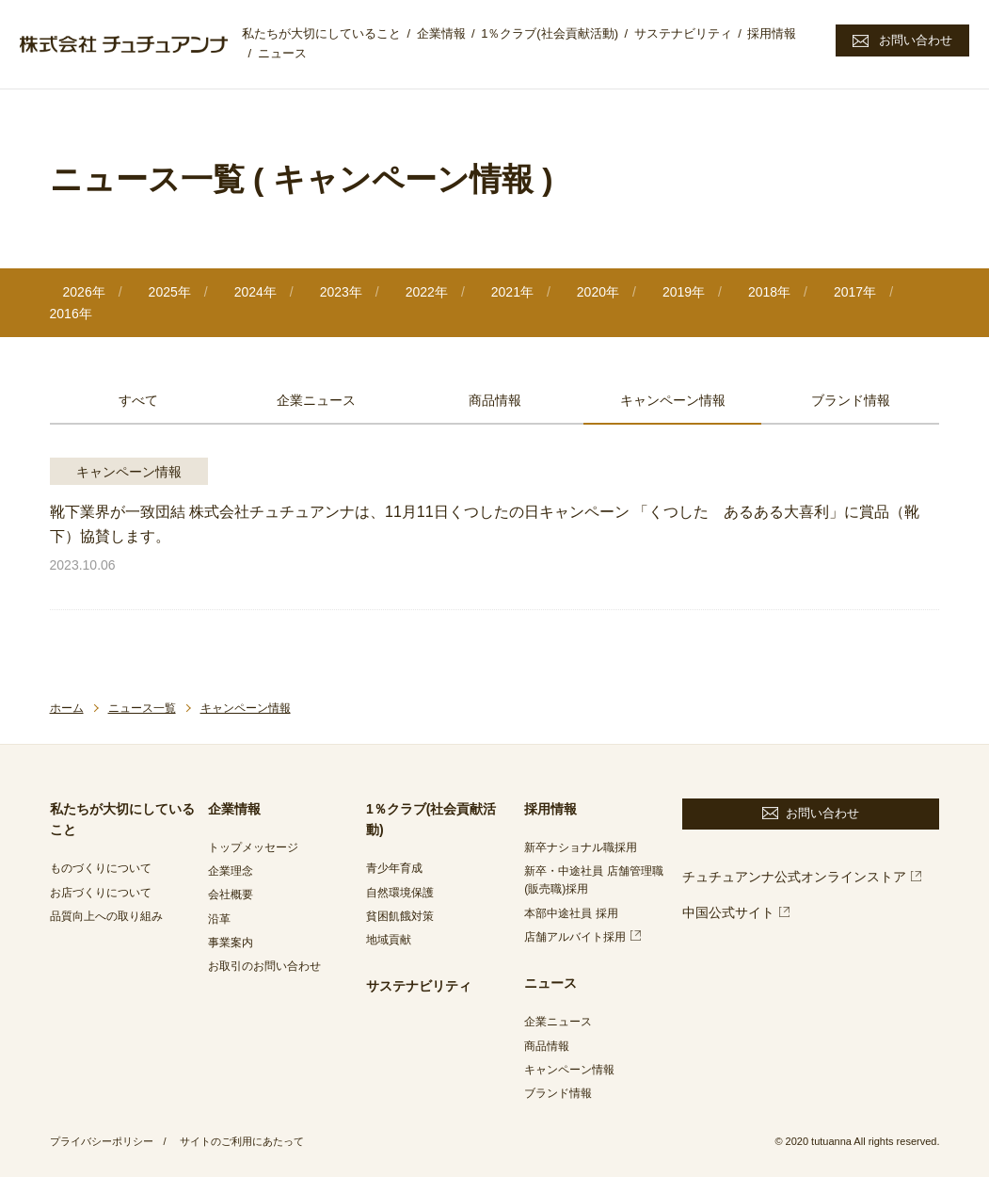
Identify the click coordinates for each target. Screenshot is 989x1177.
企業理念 (230, 871)
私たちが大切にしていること (321, 33)
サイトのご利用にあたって (242, 1141)
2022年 (427, 291)
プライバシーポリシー (101, 1141)
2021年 (512, 291)
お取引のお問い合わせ (264, 966)
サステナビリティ (683, 33)
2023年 (341, 291)
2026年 (84, 291)
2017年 (855, 291)
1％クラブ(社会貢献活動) (549, 33)
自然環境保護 (400, 892)
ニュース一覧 (142, 708)
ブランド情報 (850, 400)
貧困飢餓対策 (400, 916)
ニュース (282, 53)
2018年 (769, 291)
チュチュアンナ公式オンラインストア (794, 876)
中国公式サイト (728, 912)
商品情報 (495, 400)
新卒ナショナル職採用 (580, 847)
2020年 (598, 291)
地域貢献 (388, 939)
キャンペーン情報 (673, 400)
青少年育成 (394, 868)
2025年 (170, 291)
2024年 (255, 291)
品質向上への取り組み (106, 916)
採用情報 (771, 33)
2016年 (71, 313)
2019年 (683, 291)
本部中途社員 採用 (570, 913)
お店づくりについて (101, 892)
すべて (138, 400)
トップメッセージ (253, 847)
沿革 (219, 919)
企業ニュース (316, 400)
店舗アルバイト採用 (575, 936)
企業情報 (441, 33)
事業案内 (230, 942)
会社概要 (230, 894)
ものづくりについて (101, 868)
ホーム (67, 708)
